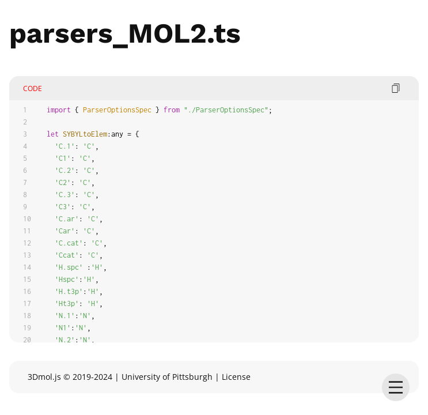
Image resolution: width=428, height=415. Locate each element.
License (236, 376)
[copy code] (396, 88)
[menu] (396, 387)
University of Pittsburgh (167, 376)
